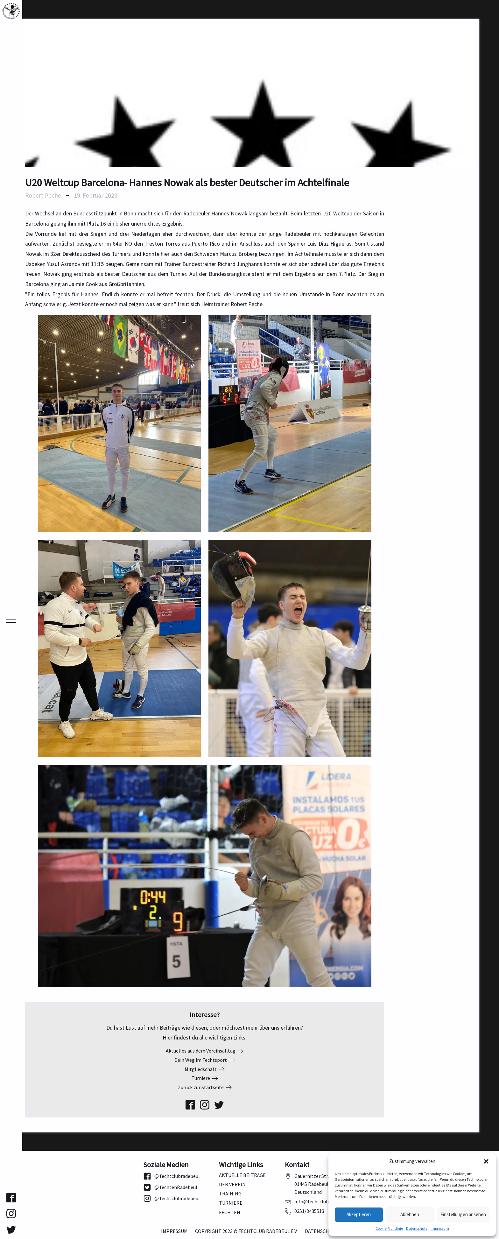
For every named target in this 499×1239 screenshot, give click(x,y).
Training (230, 1194)
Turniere (230, 1203)
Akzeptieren (359, 1214)
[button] (486, 1161)
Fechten (229, 1212)
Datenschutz (416, 1228)
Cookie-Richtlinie (389, 1228)
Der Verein (232, 1184)
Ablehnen (409, 1214)
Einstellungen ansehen (463, 1214)
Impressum (440, 1228)
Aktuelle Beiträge (242, 1175)
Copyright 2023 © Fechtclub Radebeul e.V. (246, 1231)
